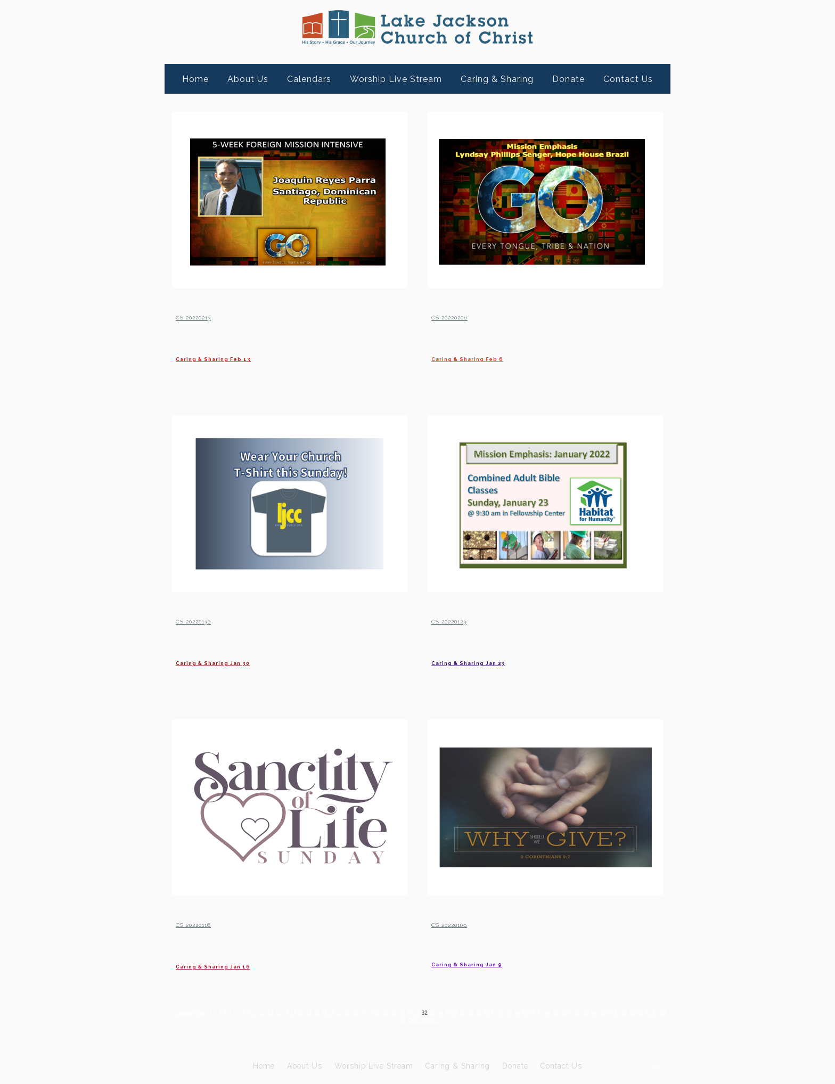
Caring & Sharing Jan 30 (245, 661)
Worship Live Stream (396, 79)
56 (368, 1020)
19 (349, 1012)
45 (580, 1012)
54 (661, 1012)
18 (340, 1012)
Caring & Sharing (497, 79)
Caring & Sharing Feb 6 (499, 357)
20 (358, 1012)
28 (429, 1012)
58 (385, 1020)
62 (421, 1020)
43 (563, 1012)
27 (421, 1012)
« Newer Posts (195, 1012)
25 (402, 1012)
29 (438, 1012)
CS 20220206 (468, 315)
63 (430, 1020)
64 (439, 1020)
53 (652, 1012)
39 (527, 1012)
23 (385, 1012)
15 (313, 1012)
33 (474, 1012)
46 (589, 1012)
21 (367, 1012)
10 (269, 1012)
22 (376, 1012)
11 (278, 1012)
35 (491, 1012)
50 (625, 1012)
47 (598, 1012)
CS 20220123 (467, 619)
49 (616, 1012)
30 (447, 1012)
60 (403, 1020)
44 (572, 1012)
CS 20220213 (212, 315)
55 (359, 1020)
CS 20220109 (468, 923)
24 (394, 1012)
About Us (247, 79)
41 (545, 1012)
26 (411, 1012)
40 (536, 1012)
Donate (568, 79)
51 (634, 1012)
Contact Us (628, 79)
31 (456, 1012)
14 (304, 1012)
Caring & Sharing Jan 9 (497, 964)
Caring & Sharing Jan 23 (500, 661)
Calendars (309, 79)
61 (412, 1020)
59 (394, 1020)
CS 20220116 (212, 923)
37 (509, 1012)
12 (287, 1012)
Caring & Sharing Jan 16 (245, 964)
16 (323, 1012)
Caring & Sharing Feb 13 (246, 357)
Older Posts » (464, 1020)
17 (332, 1012)
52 (643, 1012)
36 (500, 1012)
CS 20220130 (212, 619)
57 (377, 1020)
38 (518, 1012)
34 (483, 1012)
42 (554, 1012)
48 (607, 1012)
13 (296, 1012)
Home (195, 79)
